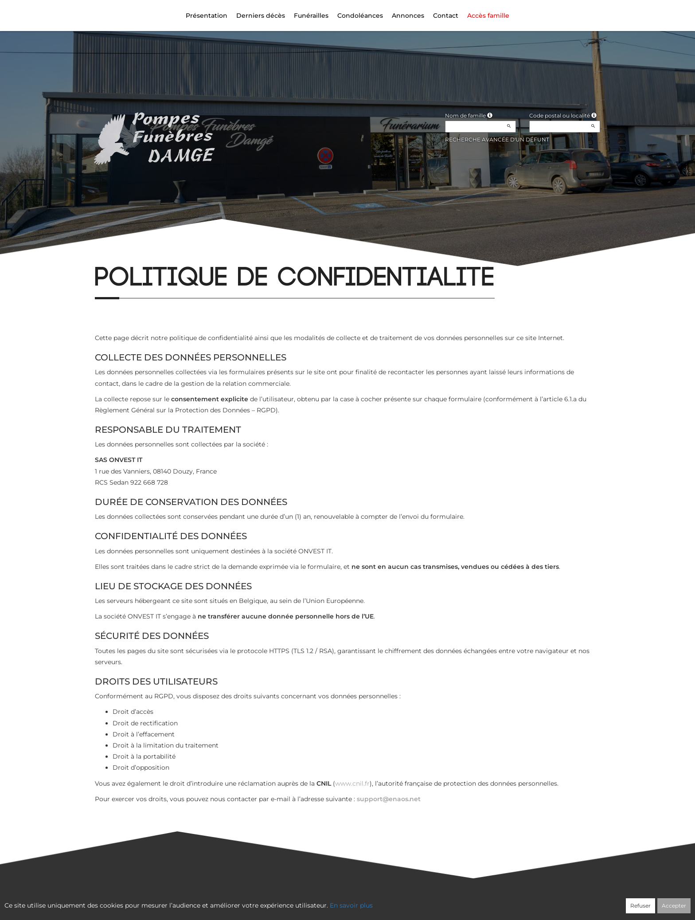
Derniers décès (260, 16)
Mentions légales (428, 901)
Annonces (408, 16)
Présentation (206, 16)
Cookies (383, 901)
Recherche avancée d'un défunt (497, 139)
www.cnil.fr (352, 783)
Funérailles (311, 16)
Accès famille (488, 16)
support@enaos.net (389, 799)
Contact (445, 16)
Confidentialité (343, 901)
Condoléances (360, 16)
